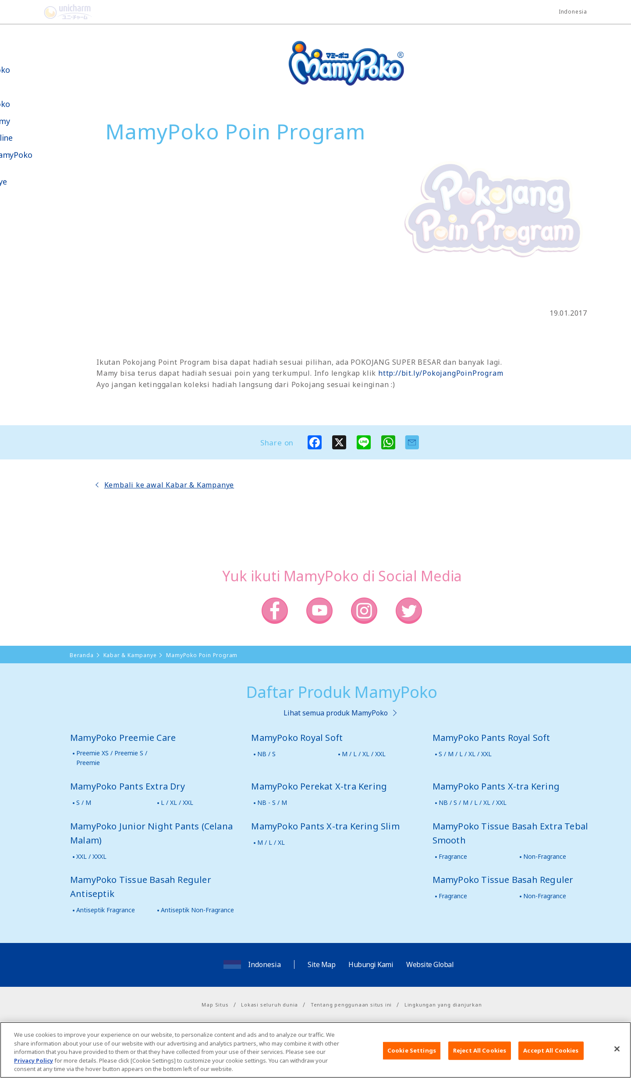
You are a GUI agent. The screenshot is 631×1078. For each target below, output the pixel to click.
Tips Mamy (33, 121)
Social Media (56, 226)
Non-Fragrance (544, 856)
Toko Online (34, 138)
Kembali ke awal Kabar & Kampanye (169, 485)
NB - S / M (272, 802)
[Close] (617, 1056)
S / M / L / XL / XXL (465, 754)
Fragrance (453, 856)
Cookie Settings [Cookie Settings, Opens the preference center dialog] (411, 1058)
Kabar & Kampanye (31, 177)
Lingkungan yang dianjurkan (443, 1004)
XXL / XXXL (91, 856)
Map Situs (215, 1004)
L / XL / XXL (177, 802)
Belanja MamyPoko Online (39, 258)
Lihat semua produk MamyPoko (336, 713)
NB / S (266, 754)
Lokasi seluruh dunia (269, 1004)
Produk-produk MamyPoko (33, 95)
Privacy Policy (33, 1068)
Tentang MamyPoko (33, 65)
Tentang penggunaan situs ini (351, 1004)
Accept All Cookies (550, 1058)
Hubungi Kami (370, 964)
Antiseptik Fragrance (105, 910)
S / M (83, 802)
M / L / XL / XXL (364, 754)
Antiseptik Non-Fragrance (197, 910)
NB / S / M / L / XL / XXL (473, 802)
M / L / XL (271, 842)
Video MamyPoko (44, 155)
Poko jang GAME (26, 288)
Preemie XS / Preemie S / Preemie (111, 758)
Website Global (430, 964)
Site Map (321, 964)
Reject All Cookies (479, 1058)
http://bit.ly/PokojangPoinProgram (440, 373)
